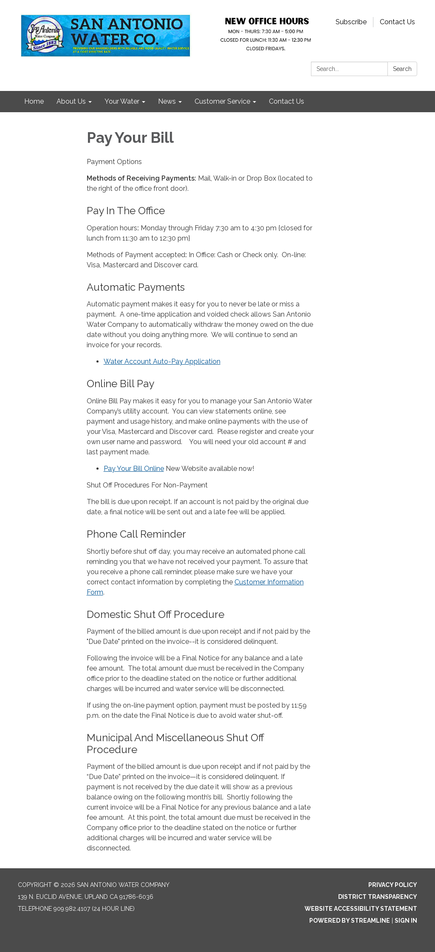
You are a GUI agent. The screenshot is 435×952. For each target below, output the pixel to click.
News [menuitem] (167, 101)
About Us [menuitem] (71, 101)
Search (402, 68)
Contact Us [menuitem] (286, 101)
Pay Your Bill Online (134, 469)
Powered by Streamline (349, 920)
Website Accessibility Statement (361, 908)
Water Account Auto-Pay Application (162, 361)
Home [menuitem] (34, 101)
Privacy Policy (392, 884)
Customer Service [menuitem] (222, 101)
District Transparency (377, 896)
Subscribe (351, 22)
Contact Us (397, 22)
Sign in (406, 920)
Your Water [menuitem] (122, 101)
